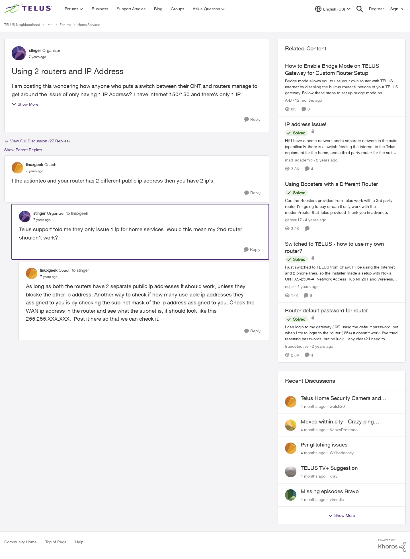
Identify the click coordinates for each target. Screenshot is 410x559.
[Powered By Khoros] (392, 545)
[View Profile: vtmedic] (290, 495)
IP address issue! (305, 124)
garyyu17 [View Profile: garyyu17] (293, 219)
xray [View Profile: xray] (333, 476)
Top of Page (56, 541)
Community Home (20, 541)
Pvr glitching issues (324, 444)
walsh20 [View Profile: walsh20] (337, 406)
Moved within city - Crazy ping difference (337, 421)
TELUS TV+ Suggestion (329, 468)
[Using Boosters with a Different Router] (341, 206)
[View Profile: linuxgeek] (17, 167)
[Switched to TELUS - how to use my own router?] (341, 273)
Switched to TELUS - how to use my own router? (334, 247)
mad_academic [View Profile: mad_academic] (299, 159)
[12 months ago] (307, 100)
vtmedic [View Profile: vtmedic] (337, 499)
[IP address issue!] (341, 146)
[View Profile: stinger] (19, 53)
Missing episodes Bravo (330, 491)
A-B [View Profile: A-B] (288, 100)
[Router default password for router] (341, 333)
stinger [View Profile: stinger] (35, 50)
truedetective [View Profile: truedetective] (297, 346)
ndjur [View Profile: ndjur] (289, 286)
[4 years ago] (314, 220)
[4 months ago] (313, 406)
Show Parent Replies (23, 149)
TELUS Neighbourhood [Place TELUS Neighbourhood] (22, 24)
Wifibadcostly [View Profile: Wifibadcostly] (342, 452)
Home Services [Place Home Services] (88, 24)
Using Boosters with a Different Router (331, 184)
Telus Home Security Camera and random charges (341, 398)
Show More (25, 104)
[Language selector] (333, 9)
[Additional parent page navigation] (49, 25)
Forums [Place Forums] (65, 24)
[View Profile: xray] (290, 471)
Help (79, 541)
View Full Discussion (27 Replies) (37, 141)
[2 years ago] (325, 160)
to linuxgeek (77, 213)
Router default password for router (326, 310)
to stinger (80, 270)
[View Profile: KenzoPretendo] (290, 425)
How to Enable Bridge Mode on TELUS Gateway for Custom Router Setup (332, 69)
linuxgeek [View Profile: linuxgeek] (34, 164)
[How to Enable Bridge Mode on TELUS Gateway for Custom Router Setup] (341, 87)
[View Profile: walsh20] (290, 402)
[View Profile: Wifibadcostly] (290, 448)
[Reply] (252, 119)
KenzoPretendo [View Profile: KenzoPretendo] (344, 429)
